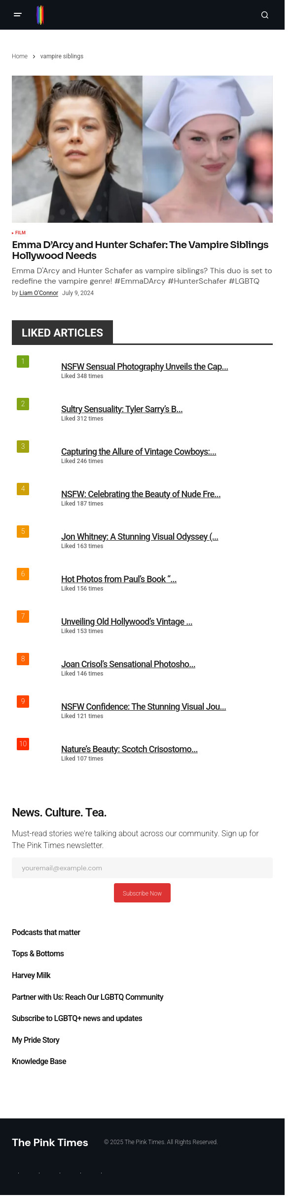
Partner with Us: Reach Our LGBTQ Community (87, 997)
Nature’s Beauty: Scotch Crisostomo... (129, 749)
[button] (18, 15)
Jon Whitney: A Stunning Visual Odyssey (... (140, 536)
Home (20, 56)
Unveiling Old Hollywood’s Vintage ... (126, 621)
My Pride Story (35, 1040)
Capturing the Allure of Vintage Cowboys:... (138, 451)
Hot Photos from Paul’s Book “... (119, 579)
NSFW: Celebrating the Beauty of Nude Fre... (140, 494)
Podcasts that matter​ (46, 933)
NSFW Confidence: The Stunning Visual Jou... (143, 706)
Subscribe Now (142, 893)
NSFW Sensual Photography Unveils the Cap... (144, 366)
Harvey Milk (31, 976)
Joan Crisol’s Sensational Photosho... (128, 664)
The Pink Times (50, 1142)
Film (20, 233)
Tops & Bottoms (38, 954)
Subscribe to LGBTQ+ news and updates (77, 1019)
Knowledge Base (39, 1062)
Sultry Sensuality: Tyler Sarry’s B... (121, 409)
